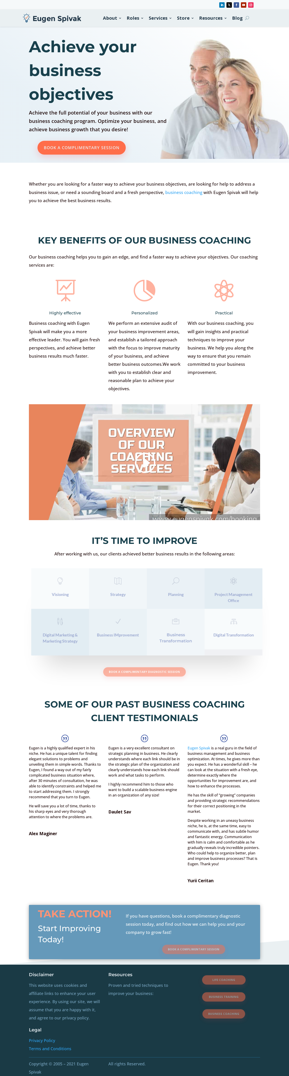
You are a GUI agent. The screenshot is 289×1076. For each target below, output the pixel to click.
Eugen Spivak (199, 748)
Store (183, 18)
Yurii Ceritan (201, 881)
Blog (237, 18)
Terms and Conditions (50, 1048)
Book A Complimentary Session (81, 147)
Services (158, 18)
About (110, 18)
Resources (211, 18)
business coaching (184, 192)
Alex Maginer (43, 834)
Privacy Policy (42, 1040)
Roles (133, 18)
